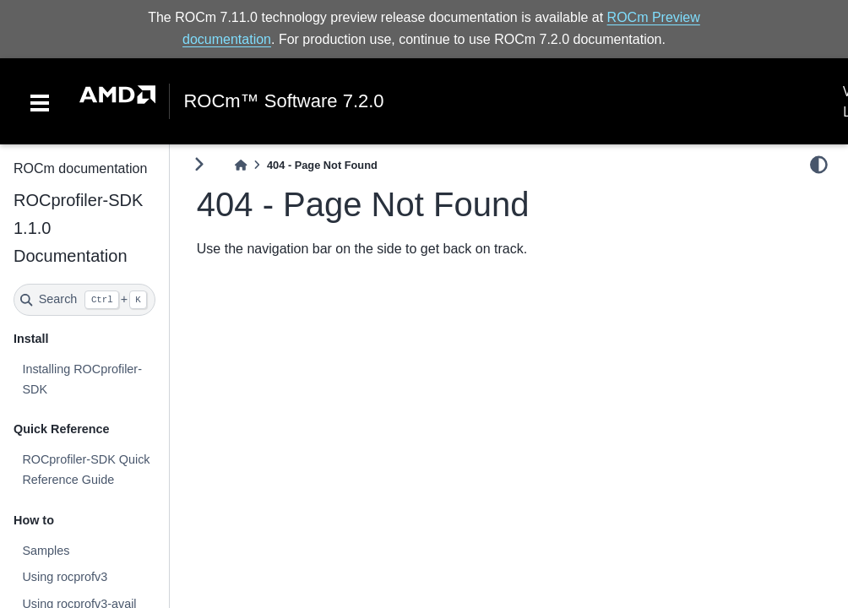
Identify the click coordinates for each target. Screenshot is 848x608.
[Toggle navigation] (39, 101)
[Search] (84, 300)
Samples (45, 550)
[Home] (241, 165)
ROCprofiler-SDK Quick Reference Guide (85, 469)
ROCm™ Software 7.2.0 (283, 101)
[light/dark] (818, 164)
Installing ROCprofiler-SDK (82, 379)
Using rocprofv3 (64, 577)
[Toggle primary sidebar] (199, 164)
